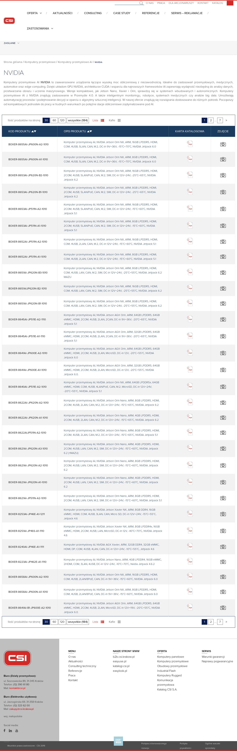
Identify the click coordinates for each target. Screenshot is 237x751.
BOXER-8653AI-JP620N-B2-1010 (28, 175)
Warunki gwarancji (213, 657)
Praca (161, 3)
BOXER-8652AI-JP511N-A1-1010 (27, 256)
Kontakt (203, 3)
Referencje (150, 13)
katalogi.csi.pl (121, 666)
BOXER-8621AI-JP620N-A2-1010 (28, 465)
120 (62, 120)
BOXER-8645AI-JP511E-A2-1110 (27, 319)
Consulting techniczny (82, 666)
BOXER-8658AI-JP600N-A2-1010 (28, 576)
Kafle (114, 120)
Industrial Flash (166, 671)
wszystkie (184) (78, 120)
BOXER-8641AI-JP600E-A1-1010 (27, 370)
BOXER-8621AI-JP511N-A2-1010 (27, 498)
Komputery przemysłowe (40, 62)
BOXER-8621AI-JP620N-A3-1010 (28, 448)
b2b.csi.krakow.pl (124, 657)
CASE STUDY (121, 13)
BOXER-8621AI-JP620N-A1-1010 (27, 482)
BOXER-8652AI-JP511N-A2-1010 (27, 241)
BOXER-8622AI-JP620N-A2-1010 (28, 402)
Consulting (93, 13)
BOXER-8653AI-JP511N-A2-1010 (27, 209)
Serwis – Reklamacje (187, 13)
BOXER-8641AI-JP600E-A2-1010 (27, 353)
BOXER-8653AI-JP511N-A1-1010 (27, 225)
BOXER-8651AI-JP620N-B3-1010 (27, 272)
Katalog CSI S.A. (167, 689)
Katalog (217, 3)
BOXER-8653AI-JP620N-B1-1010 (27, 192)
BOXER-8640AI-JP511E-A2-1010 (27, 386)
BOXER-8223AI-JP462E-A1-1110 (27, 561)
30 (46, 120)
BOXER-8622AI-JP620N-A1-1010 (28, 417)
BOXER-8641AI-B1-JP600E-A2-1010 (29, 607)
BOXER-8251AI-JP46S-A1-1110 (26, 531)
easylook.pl (120, 671)
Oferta (32, 13)
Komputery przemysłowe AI (75, 62)
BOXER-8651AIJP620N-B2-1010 (27, 288)
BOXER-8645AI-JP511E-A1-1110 (26, 336)
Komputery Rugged (169, 675)
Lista (98, 120)
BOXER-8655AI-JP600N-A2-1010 (28, 144)
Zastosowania (38, 28)
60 (54, 120)
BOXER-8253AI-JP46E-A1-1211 (26, 514)
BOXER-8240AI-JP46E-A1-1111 (26, 546)
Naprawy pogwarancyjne (217, 661)
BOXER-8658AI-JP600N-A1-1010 (28, 591)
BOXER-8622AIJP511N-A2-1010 (27, 432)
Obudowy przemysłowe (172, 666)
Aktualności (62, 13)
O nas (150, 3)
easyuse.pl (119, 661)
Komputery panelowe (170, 657)
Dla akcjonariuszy (181, 3)
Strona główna (13, 62)
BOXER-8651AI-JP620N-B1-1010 (27, 303)
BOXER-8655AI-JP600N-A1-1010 (28, 159)
